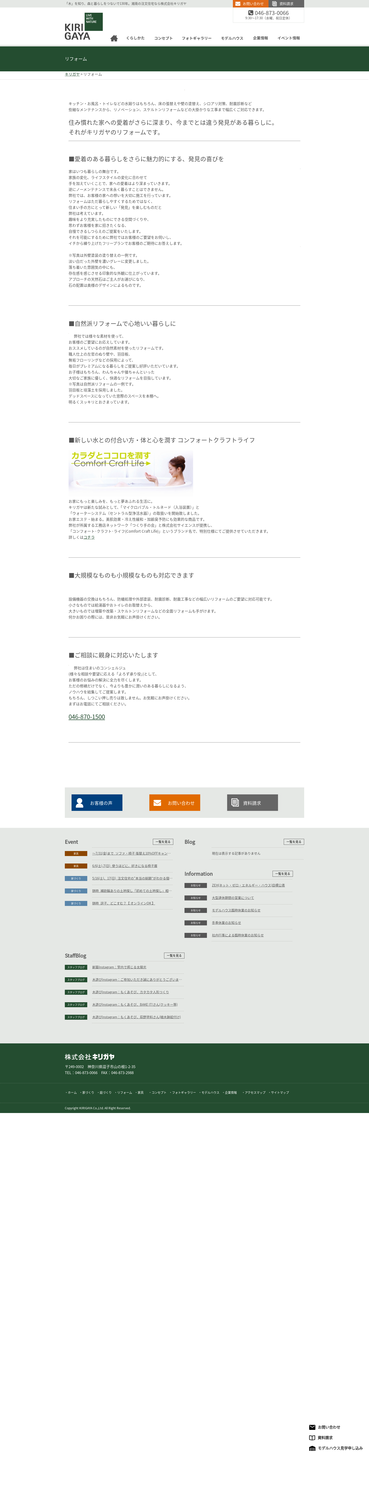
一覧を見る (163, 1248)
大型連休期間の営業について (113, 1354)
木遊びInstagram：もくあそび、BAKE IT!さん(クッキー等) (254, 1379)
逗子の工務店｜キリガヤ (79, 10)
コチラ (89, 657)
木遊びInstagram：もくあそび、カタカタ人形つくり (250, 1367)
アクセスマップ (255, 1467)
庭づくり (106, 1467)
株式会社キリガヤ (89, 1431)
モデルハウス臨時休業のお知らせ (116, 1367)
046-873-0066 (274, 13)
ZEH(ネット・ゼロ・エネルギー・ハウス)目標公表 (128, 1342)
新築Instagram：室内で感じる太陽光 (239, 1342)
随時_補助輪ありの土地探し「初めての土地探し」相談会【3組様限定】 (132, 1297)
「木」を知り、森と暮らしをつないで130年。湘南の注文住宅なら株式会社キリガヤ (125, 3)
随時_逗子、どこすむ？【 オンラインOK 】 (123, 1310)
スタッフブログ (195, 1342)
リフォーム (76, 59)
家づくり (76, 1285)
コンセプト (159, 1467)
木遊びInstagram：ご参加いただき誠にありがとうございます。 (258, 1354)
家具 (76, 1260)
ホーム (72, 1467)
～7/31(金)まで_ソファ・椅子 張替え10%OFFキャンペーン (132, 1260)
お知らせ (76, 1342)
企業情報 (231, 1467)
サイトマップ (280, 1467)
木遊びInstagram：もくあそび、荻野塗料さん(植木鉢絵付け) (256, 1392)
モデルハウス (210, 1467)
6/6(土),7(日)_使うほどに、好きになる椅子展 (124, 1272)
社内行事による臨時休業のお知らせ (118, 1392)
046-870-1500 (166, 980)
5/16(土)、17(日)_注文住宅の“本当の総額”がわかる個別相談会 (132, 1285)
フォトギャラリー (184, 1467)
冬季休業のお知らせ (106, 1379)
